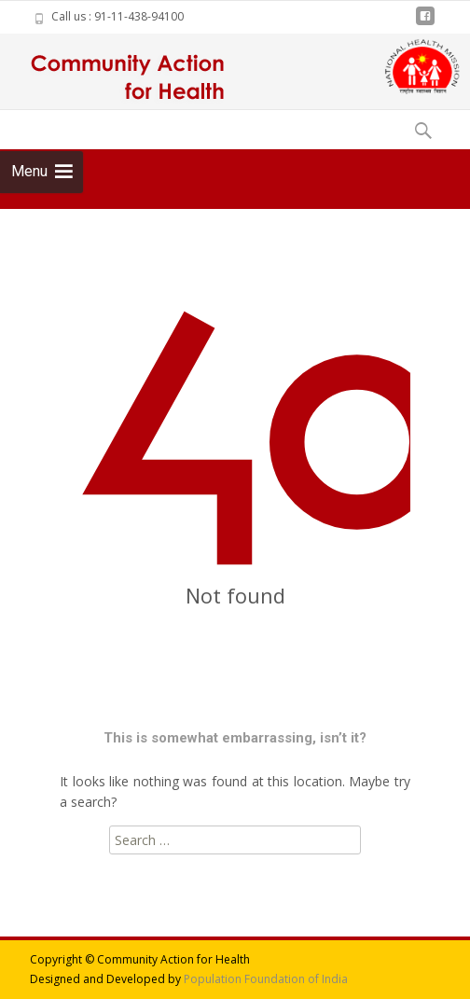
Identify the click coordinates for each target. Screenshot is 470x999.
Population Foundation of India (266, 979)
